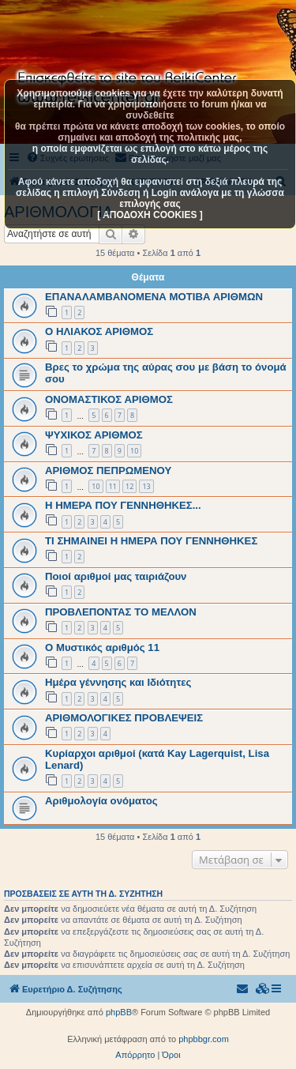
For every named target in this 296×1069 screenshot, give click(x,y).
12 (129, 486)
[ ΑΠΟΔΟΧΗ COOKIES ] (150, 214)
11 (113, 486)
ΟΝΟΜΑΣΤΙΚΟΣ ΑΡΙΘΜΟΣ (109, 399)
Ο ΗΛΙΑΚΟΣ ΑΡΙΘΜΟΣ (99, 331)
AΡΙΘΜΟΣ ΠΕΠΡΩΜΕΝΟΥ (108, 470)
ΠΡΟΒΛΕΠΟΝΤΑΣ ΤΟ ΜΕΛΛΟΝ (121, 612)
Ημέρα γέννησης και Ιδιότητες (118, 682)
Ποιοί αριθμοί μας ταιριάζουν (115, 576)
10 (134, 451)
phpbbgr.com (203, 1039)
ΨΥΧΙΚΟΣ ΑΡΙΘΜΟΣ (94, 435)
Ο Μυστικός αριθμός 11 (102, 647)
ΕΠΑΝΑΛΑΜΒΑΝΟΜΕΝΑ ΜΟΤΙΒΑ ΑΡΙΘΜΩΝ (154, 297)
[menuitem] (263, 989)
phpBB (119, 1012)
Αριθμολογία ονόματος (101, 801)
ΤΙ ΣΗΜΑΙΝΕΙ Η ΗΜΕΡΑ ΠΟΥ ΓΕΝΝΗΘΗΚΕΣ (151, 541)
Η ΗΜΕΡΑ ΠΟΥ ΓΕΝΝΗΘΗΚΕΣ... (123, 505)
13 (146, 486)
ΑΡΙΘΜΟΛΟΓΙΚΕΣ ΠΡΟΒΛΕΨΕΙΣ (124, 718)
